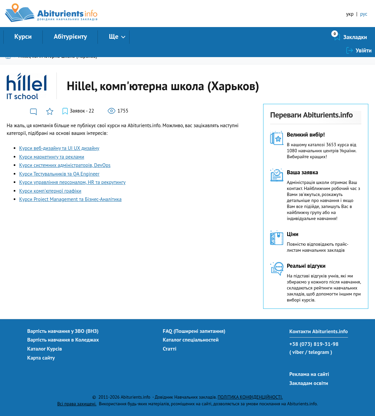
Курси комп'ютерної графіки (50, 191)
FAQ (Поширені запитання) (194, 331)
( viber (297, 352)
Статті (170, 348)
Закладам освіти (309, 383)
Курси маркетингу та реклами (51, 157)
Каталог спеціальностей (191, 339)
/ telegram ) (318, 352)
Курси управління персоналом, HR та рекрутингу (72, 182)
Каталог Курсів (44, 348)
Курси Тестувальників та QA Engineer (59, 174)
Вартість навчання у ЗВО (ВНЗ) (63, 331)
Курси (23, 36)
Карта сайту (41, 357)
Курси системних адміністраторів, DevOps (65, 165)
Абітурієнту (70, 36)
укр (350, 14)
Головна (9, 56)
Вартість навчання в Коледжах (63, 339)
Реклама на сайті (309, 374)
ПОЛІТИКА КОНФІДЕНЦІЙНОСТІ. (250, 397)
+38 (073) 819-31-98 (314, 344)
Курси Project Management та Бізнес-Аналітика (70, 199)
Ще (113, 36)
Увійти (364, 37)
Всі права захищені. (76, 404)
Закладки (320, 37)
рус (363, 14)
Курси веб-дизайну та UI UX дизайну (59, 148)
